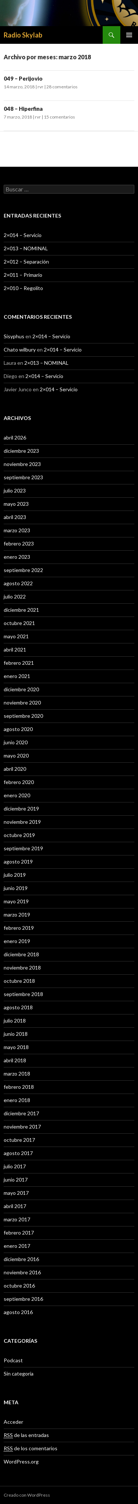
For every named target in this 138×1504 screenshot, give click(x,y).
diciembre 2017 (21, 1113)
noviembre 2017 (22, 1126)
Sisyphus (14, 336)
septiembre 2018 (23, 994)
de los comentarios (30, 1448)
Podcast (13, 1360)
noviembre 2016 (22, 1272)
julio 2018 (15, 1020)
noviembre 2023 (22, 464)
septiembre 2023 (23, 477)
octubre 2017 (19, 1140)
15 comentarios (59, 117)
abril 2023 (15, 517)
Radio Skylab (23, 35)
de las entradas (26, 1435)
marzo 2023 (17, 530)
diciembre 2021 (21, 610)
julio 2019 (15, 875)
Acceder (13, 1422)
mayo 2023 (16, 504)
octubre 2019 (19, 835)
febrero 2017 (19, 1232)
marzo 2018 (17, 1073)
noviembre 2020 (22, 702)
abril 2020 (15, 769)
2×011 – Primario (23, 275)
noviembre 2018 (22, 967)
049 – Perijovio (23, 78)
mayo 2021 (16, 636)
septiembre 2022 (23, 570)
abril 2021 (15, 649)
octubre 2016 (19, 1285)
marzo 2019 (17, 914)
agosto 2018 (18, 1007)
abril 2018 (15, 1060)
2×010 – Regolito (23, 288)
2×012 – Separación (26, 261)
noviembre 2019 (22, 822)
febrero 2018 (19, 1087)
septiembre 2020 (23, 716)
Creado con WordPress (27, 1495)
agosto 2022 (18, 583)
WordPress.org (21, 1461)
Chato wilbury (20, 349)
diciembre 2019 (21, 808)
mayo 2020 (16, 755)
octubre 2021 (19, 623)
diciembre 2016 (21, 1259)
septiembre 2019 (23, 848)
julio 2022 (15, 596)
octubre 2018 (19, 981)
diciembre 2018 (21, 954)
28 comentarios (62, 86)
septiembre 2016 (23, 1299)
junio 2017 (16, 1179)
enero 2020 (17, 795)
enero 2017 (17, 1246)
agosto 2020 (18, 729)
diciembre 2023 (21, 451)
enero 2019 (17, 941)
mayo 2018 (16, 1047)
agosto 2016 (18, 1312)
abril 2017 (15, 1206)
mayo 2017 (16, 1193)
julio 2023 (15, 490)
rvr (40, 86)
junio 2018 (16, 1034)
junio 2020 (16, 742)
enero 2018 (17, 1100)
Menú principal (129, 35)
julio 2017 (15, 1166)
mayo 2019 (16, 901)
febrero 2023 (19, 543)
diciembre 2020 (21, 689)
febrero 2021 (19, 663)
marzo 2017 (17, 1219)
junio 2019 (16, 888)
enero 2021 (17, 676)
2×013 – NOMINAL (26, 248)
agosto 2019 (18, 861)
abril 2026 (15, 437)
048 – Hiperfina (23, 108)
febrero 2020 (19, 782)
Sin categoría (18, 1373)
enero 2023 (17, 557)
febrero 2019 (19, 928)
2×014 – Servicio (23, 235)
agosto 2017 (18, 1153)
